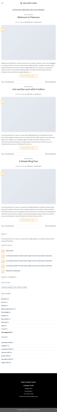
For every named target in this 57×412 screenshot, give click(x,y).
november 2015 (6, 349)
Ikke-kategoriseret (7, 309)
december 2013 (6, 359)
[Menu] (2, 3)
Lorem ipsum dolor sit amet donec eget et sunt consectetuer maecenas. (29, 255)
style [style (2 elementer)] (15, 287)
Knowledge (5, 312)
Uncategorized (28, 14)
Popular (3, 315)
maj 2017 (4, 345)
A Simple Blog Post (28, 161)
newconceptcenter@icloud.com (30, 396)
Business (4, 299)
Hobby (3, 305)
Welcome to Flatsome (28, 17)
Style (3, 325)
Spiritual (4, 322)
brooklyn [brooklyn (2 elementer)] (4, 287)
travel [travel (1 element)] (19, 287)
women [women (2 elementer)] (24, 287)
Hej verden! (9, 250)
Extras (3, 302)
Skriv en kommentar (50, 82)
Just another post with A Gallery (28, 89)
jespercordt (38, 22)
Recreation (4, 319)
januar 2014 (5, 356)
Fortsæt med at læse (28, 76)
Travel (3, 329)
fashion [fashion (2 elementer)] (10, 287)
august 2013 (5, 362)
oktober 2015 (5, 352)
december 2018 (6, 342)
